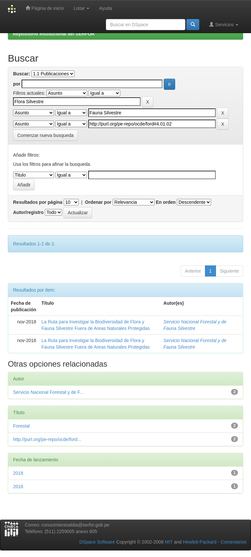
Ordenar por (98, 202)
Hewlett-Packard (199, 542)
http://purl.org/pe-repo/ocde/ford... (47, 439)
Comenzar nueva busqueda (45, 135)
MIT (169, 542)
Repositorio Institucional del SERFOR (53, 33)
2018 (18, 473)
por (17, 83)
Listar (81, 8)
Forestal (21, 426)
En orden (166, 202)
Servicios (223, 24)
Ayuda (105, 8)
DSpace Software (97, 542)
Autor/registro (28, 212)
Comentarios (233, 542)
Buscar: (21, 73)
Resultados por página (37, 202)
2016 (18, 486)
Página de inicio (44, 8)
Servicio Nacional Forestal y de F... (48, 392)
